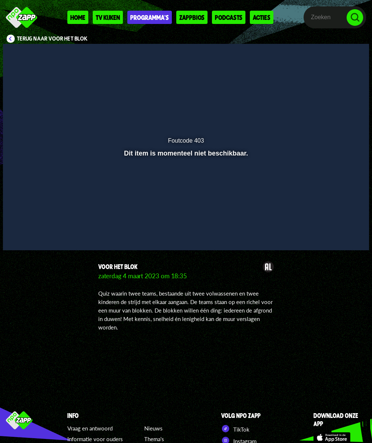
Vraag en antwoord (90, 428)
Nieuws (153, 428)
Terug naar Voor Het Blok (52, 38)
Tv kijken (108, 17)
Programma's (149, 17)
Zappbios (192, 17)
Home (77, 17)
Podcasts (228, 17)
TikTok (235, 428)
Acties (261, 17)
